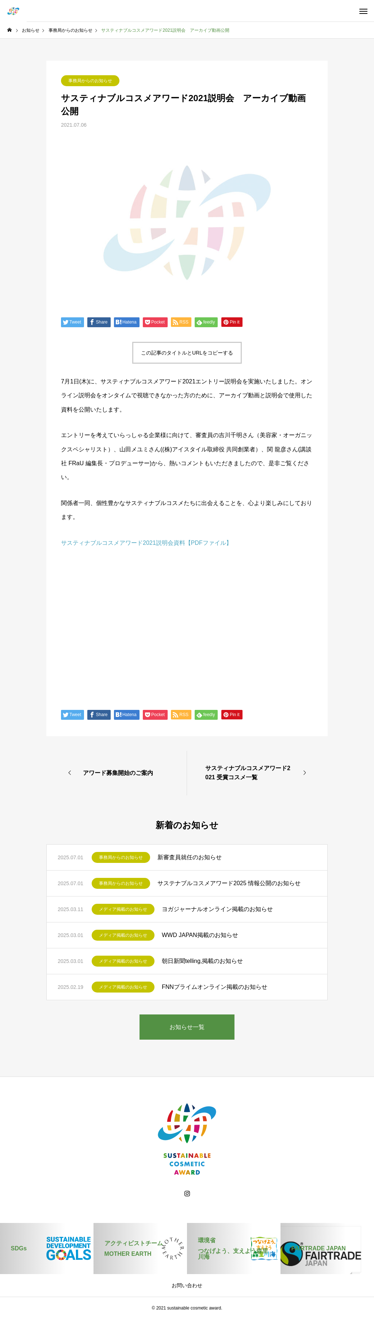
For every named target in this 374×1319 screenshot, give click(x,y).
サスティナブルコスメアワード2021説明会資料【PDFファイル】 (146, 543)
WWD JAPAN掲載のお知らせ (200, 935)
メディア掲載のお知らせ (123, 909)
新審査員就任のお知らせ (189, 857)
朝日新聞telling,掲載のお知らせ (202, 961)
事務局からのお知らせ (90, 80)
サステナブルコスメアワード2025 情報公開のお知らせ (229, 883)
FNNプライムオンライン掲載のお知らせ (214, 987)
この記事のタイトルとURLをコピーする (187, 353)
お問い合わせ (187, 1285)
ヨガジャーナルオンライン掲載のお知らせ (217, 909)
